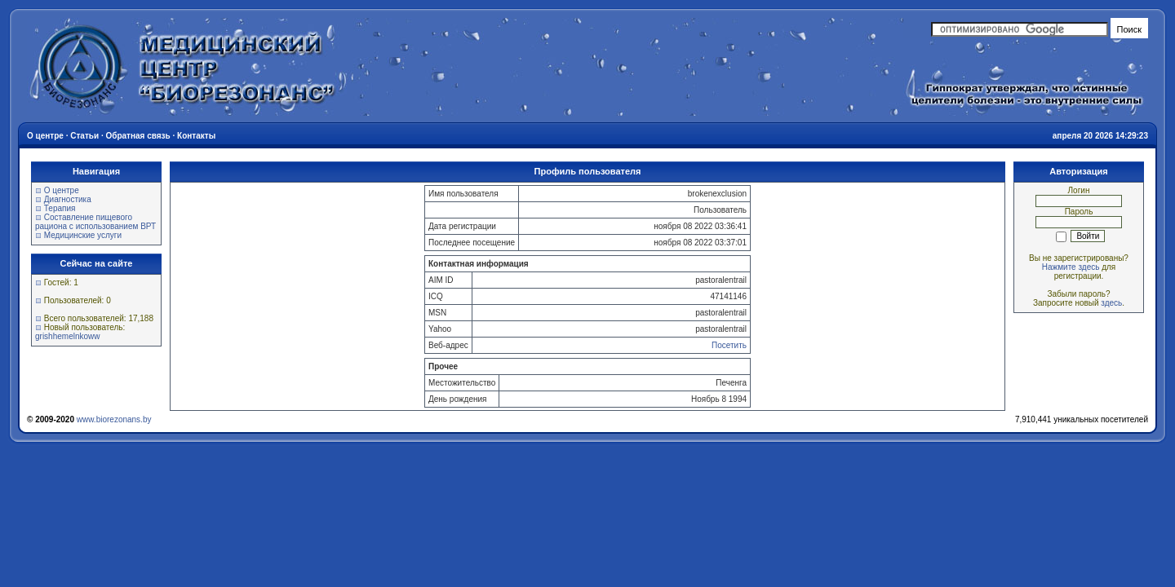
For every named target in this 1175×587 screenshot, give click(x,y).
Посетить (729, 345)
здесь (1111, 302)
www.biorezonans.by (114, 419)
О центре (61, 190)
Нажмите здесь (1071, 267)
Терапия (60, 208)
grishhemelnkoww (67, 336)
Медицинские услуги (83, 235)
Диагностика (67, 199)
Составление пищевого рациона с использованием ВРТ (95, 222)
